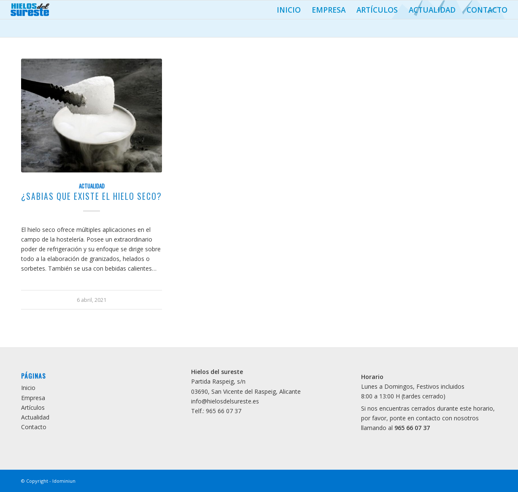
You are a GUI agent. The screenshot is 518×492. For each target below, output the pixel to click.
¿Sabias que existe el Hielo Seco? (91, 196)
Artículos (377, 10)
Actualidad (432, 10)
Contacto (487, 10)
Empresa (328, 10)
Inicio (289, 10)
